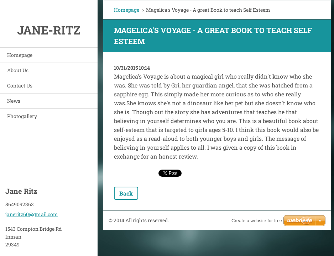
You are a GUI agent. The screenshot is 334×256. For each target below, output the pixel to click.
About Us (17, 70)
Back (126, 193)
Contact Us (19, 85)
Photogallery (22, 116)
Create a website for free (256, 220)
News (13, 100)
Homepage (19, 55)
